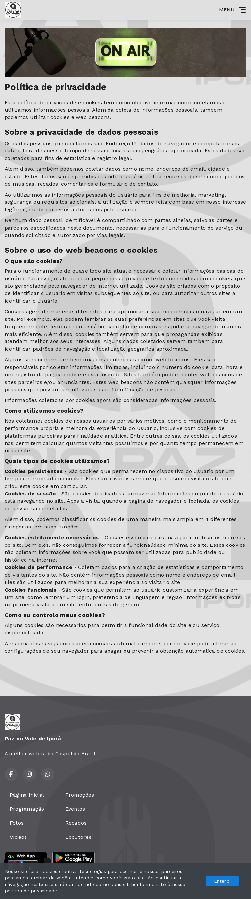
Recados (76, 823)
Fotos (17, 823)
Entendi (222, 881)
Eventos (75, 809)
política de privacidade (31, 890)
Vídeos (18, 837)
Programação (27, 809)
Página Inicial (27, 795)
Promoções (79, 795)
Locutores (78, 837)
